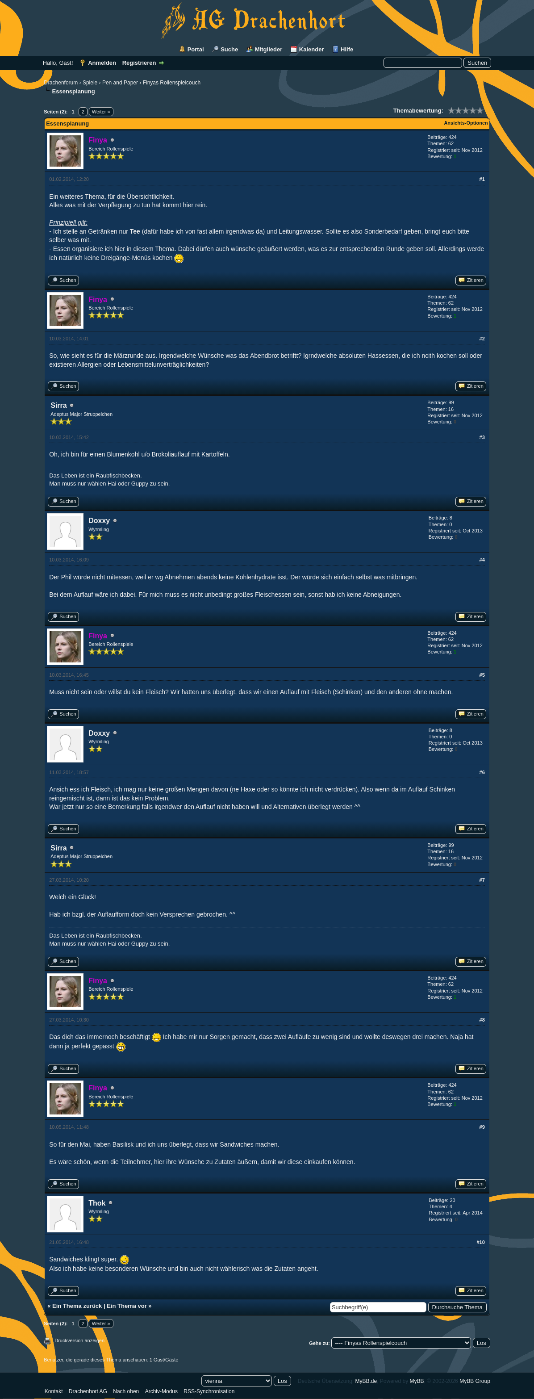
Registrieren (139, 62)
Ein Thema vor (127, 1306)
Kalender (311, 49)
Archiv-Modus (161, 1391)
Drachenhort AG (88, 1391)
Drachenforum (61, 83)
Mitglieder (268, 49)
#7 (482, 880)
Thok (96, 1203)
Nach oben (126, 1391)
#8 (482, 1019)
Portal (196, 49)
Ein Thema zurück (77, 1306)
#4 (482, 559)
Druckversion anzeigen (79, 1340)
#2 (482, 338)
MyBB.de (366, 1381)
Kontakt (54, 1391)
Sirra (58, 405)
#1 (482, 179)
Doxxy (99, 520)
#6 (482, 772)
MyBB (417, 1381)
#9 (482, 1127)
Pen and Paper (120, 83)
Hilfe (347, 49)
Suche (229, 49)
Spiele (90, 83)
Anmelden (102, 62)
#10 (480, 1242)
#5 (482, 675)
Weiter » (101, 111)
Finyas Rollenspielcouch (171, 83)
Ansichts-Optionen (466, 123)
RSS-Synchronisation (209, 1391)
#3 (482, 437)
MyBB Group (474, 1381)
